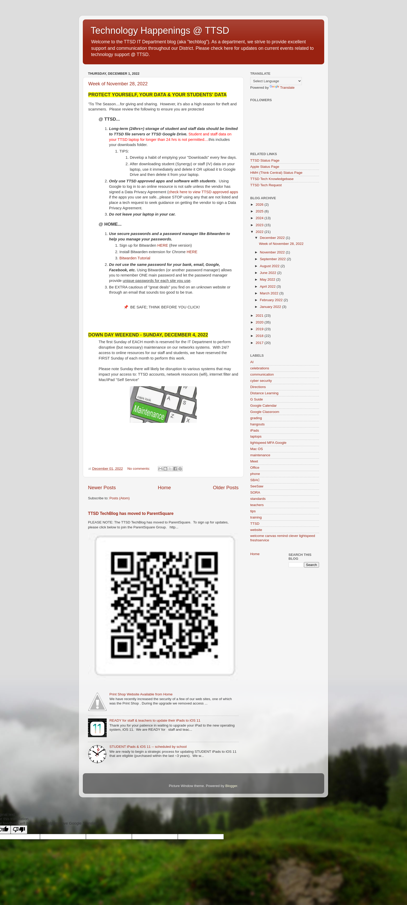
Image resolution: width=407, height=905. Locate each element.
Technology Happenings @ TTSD (160, 30)
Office (254, 467)
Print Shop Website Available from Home (140, 694)
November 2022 (273, 252)
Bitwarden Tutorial (134, 258)
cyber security (261, 381)
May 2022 (268, 279)
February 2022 (272, 300)
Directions (258, 387)
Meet (254, 461)
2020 (260, 322)
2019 (260, 329)
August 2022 (270, 266)
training (256, 517)
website (256, 530)
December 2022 (273, 238)
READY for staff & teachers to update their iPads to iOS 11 (154, 720)
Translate (282, 87)
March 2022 (269, 293)
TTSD (254, 524)
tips (253, 511)
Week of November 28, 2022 (118, 83)
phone (255, 474)
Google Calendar (263, 405)
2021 (260, 315)
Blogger (231, 786)
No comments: (139, 469)
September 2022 (273, 259)
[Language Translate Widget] (276, 81)
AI (252, 362)
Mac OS (256, 449)
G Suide (256, 399)
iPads (254, 430)
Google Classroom (264, 412)
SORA (255, 492)
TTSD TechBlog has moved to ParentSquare (130, 513)
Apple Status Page (264, 167)
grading (256, 418)
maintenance (260, 455)
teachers (257, 505)
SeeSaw (256, 486)
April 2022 (268, 286)
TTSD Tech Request (266, 185)
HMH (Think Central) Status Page (276, 173)
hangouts (257, 424)
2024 (260, 218)
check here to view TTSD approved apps (203, 192)
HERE (162, 245)
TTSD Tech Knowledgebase (272, 179)
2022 (260, 232)
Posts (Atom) (120, 498)
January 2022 (271, 307)
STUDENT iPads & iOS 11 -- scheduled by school (148, 747)
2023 (260, 225)
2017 (260, 343)
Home (164, 487)
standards (258, 499)
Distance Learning (264, 393)
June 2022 (268, 273)
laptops (256, 436)
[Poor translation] (19, 829)
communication (262, 374)
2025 (260, 211)
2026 (260, 204)
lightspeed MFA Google (268, 443)
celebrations (259, 368)
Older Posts (226, 487)
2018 (260, 336)
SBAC (255, 480)
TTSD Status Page (265, 160)
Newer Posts (102, 487)
